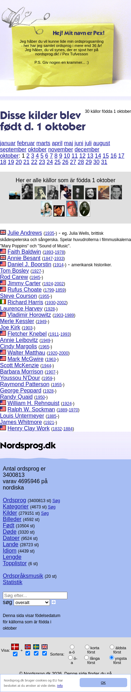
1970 (73, 409)
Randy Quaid (16, 397)
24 (50, 162)
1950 (40, 397)
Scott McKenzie (19, 365)
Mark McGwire (25, 359)
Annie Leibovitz (19, 340)
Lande (11, 544)
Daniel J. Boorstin (29, 264)
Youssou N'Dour (20, 378)
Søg (56, 500)
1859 (60, 290)
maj (68, 143)
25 (57, 162)
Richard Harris (25, 302)
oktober (37, 149)
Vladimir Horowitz (29, 315)
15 (106, 156)
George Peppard (20, 390)
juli (88, 143)
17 (121, 156)
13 (90, 156)
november (60, 149)
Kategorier (16, 506)
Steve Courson (18, 296)
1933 (59, 258)
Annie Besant (24, 258)
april (57, 143)
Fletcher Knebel (26, 334)
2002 (59, 283)
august (101, 143)
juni (78, 143)
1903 (58, 315)
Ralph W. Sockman (31, 409)
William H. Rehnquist (33, 403)
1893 (48, 252)
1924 (48, 283)
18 (3, 162)
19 (11, 162)
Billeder (12, 519)
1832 (57, 428)
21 (26, 162)
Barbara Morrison (21, 372)
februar (26, 143)
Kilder (10, 513)
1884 (68, 428)
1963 (51, 359)
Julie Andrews (24, 233)
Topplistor (15, 563)
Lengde (12, 557)
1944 (46, 365)
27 (73, 162)
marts (43, 143)
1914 (59, 264)
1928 (50, 309)
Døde (9, 532)
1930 (51, 302)
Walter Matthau (26, 353)
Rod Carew (14, 277)
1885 (52, 416)
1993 (65, 334)
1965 (44, 346)
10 (67, 156)
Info (60, 685)
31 (104, 162)
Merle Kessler (17, 321)
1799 (49, 290)
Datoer (11, 538)
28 (81, 162)
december (86, 149)
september (13, 149)
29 (89, 162)
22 (34, 162)
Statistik (12, 582)
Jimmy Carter (24, 283)
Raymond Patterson (24, 384)
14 (98, 156)
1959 (47, 378)
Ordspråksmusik (23, 576)
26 (65, 162)
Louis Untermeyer (22, 416)
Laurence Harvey (21, 308)
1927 (36, 271)
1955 (44, 296)
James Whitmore (21, 422)
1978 (59, 252)
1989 (69, 315)
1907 (51, 372)
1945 (35, 277)
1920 (53, 353)
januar (7, 143)
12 (82, 156)
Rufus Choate (24, 290)
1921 (49, 422)
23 (42, 162)
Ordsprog (14, 500)
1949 (41, 321)
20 (19, 162)
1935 (49, 233)
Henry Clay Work (28, 428)
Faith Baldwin (24, 252)
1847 (48, 258)
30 (96, 162)
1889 (62, 409)
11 (75, 156)
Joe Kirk (10, 327)
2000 (63, 353)
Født (8, 525)
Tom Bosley (14, 271)
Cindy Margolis (18, 346)
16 (113, 156)
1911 (54, 334)
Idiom (9, 551)
